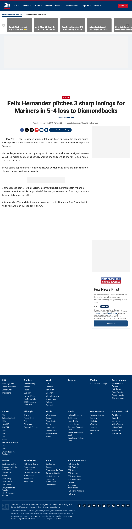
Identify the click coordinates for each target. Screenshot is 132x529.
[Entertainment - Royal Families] (118, 392)
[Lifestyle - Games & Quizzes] (31, 427)
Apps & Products (77, 460)
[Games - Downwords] (7, 472)
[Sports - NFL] (3, 415)
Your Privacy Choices (43, 505)
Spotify (123, 506)
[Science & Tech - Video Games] (117, 424)
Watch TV (123, 6)
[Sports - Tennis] (4, 440)
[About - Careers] (49, 467)
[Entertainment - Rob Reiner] (116, 389)
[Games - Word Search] (7, 482)
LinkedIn (104, 506)
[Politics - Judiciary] (27, 393)
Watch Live (30, 460)
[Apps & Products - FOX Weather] (73, 467)
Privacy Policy (99, 313)
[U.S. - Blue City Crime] (8, 384)
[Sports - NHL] (3, 433)
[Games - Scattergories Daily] (9, 464)
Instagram (89, 506)
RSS (113, 506)
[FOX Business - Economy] (94, 418)
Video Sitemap (55, 507)
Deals (71, 411)
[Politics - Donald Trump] (29, 384)
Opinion (48, 6)
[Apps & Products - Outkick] (71, 482)
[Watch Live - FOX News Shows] (31, 464)
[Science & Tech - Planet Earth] (117, 430)
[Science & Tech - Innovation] (116, 421)
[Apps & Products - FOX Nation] (72, 470)
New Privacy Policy (28, 505)
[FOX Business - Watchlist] (93, 424)
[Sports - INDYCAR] (5, 427)
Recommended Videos (12, 15)
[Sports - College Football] (8, 418)
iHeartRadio (128, 506)
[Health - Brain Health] (51, 421)
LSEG (59, 519)
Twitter (27, 130)
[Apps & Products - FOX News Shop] (74, 476)
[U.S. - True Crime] (6, 393)
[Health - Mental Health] (51, 433)
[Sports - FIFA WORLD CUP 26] (10, 443)
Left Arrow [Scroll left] (3, 25)
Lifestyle (28, 411)
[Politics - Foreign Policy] (29, 396)
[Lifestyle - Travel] (26, 415)
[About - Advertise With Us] (53, 473)
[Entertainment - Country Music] (118, 395)
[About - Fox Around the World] (54, 470)
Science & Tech (120, 411)
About (49, 460)
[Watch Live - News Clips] (28, 482)
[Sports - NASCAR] (5, 424)
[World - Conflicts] (49, 387)
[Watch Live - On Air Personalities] (32, 472)
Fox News (7, 6)
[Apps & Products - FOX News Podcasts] (76, 491)
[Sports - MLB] (4, 421)
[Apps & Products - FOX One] (71, 494)
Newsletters (118, 506)
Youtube (94, 506)
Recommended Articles (35, 15)
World (37, 6)
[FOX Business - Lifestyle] (93, 427)
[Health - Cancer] (49, 418)
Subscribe (111, 323)
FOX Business (97, 411)
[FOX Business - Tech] (92, 433)
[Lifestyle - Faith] (26, 421)
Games (5, 460)
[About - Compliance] (51, 485)
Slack (109, 506)
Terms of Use (112, 313)
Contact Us (15, 507)
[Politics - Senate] (27, 387)
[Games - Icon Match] (6, 485)
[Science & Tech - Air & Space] (116, 415)
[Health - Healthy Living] (51, 430)
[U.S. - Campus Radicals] (9, 387)
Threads (32, 130)
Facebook (22, 130)
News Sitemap (43, 507)
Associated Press (66, 118)
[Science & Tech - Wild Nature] (116, 433)
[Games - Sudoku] (5, 476)
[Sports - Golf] (3, 436)
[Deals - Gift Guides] (72, 418)
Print (41, 130)
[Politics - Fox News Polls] (30, 399)
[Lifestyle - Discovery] (28, 424)
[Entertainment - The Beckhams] (118, 398)
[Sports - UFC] (3, 446)
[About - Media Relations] (52, 476)
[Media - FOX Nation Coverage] (98, 384)
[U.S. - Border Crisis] (7, 390)
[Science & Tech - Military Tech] (117, 427)
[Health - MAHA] (48, 436)
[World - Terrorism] (50, 390)
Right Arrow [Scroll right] (127, 25)
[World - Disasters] (50, 393)
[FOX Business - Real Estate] (94, 430)
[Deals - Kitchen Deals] (73, 424)
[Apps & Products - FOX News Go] (73, 464)
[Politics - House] (26, 390)
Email (46, 130)
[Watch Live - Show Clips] (28, 479)
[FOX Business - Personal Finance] (97, 415)
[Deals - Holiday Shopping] (75, 415)
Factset (37, 516)
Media (58, 6)
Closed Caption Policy (60, 505)
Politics (26, 6)
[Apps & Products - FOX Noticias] (73, 473)
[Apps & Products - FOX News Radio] (74, 479)
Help (70, 505)
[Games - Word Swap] (6, 479)
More (96, 6)
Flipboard (37, 130)
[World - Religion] (49, 402)
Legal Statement (24, 519)
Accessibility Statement (28, 507)
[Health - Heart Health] (51, 427)
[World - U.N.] (47, 384)
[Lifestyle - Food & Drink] (29, 418)
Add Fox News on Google (61, 130)
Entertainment (72, 6)
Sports (86, 6)
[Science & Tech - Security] (115, 418)
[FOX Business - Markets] (93, 421)
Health (49, 411)
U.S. (16, 6)
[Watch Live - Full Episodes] (29, 476)
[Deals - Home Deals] (73, 421)
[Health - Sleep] (48, 424)
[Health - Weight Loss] (51, 415)
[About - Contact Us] (50, 464)
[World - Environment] (51, 399)
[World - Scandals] (49, 405)
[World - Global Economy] (52, 396)
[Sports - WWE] (4, 449)
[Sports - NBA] (4, 430)
